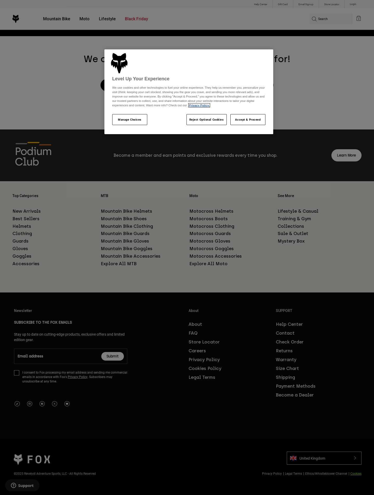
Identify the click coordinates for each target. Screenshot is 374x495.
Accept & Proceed (248, 119)
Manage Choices (130, 119)
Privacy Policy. (199, 105)
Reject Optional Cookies (206, 119)
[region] (188, 91)
